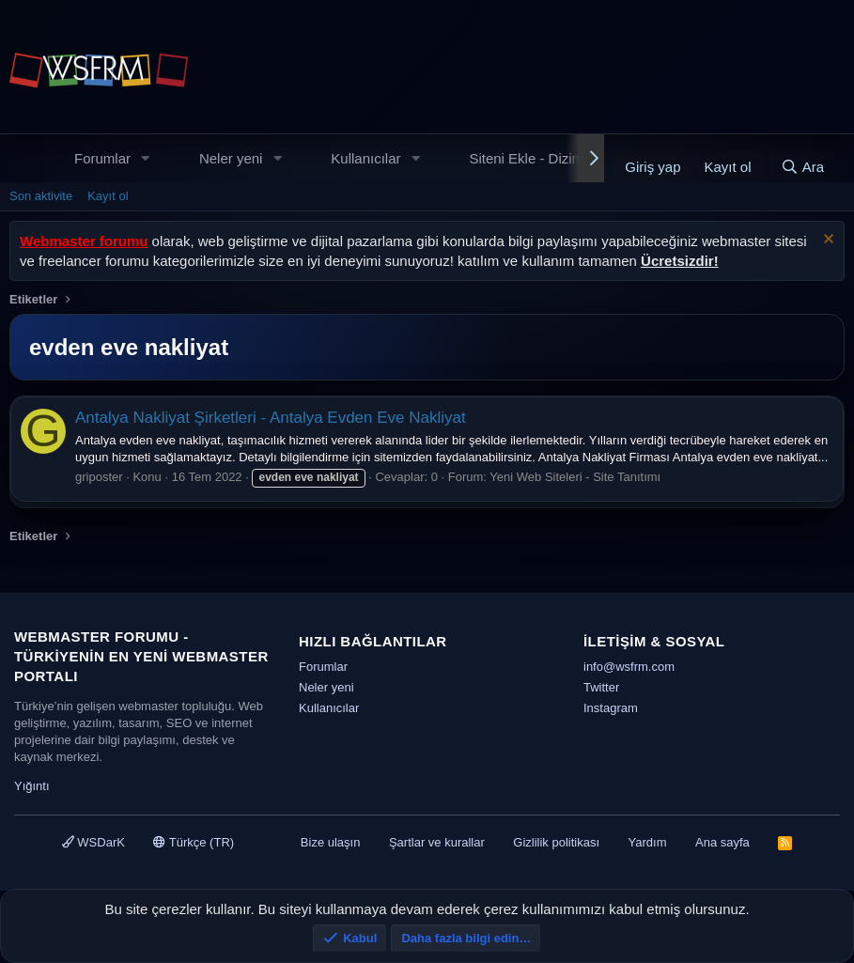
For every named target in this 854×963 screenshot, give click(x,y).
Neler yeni (231, 158)
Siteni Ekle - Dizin (524, 158)
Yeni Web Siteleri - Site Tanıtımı (574, 477)
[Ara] (802, 166)
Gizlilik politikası (556, 842)
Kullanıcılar (365, 158)
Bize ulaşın (331, 842)
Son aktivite (40, 196)
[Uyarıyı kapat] (826, 241)
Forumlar (102, 158)
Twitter (601, 687)
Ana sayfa (722, 842)
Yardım (648, 842)
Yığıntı (32, 786)
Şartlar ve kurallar (437, 842)
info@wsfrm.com (629, 667)
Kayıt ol (107, 196)
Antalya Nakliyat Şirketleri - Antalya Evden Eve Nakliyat (270, 418)
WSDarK (93, 842)
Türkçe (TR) (193, 842)
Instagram (610, 708)
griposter (99, 477)
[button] (145, 158)
